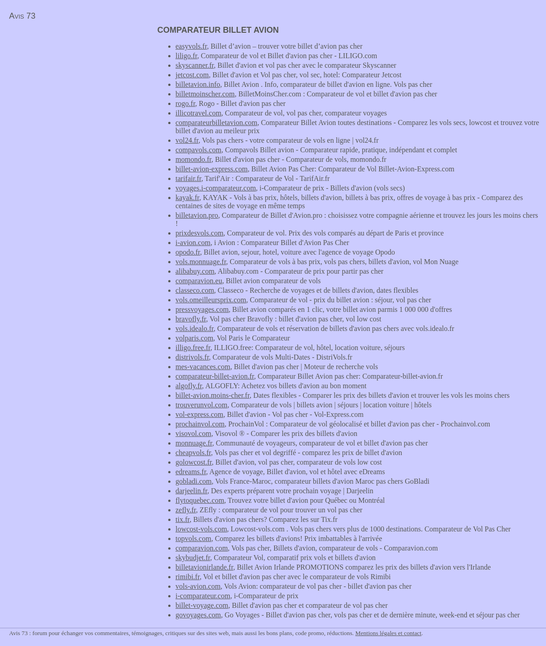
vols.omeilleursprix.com (210, 300)
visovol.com (193, 433)
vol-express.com (199, 414)
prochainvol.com (200, 424)
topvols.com (193, 538)
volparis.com (194, 338)
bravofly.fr (190, 319)
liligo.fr (186, 56)
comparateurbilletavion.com (216, 122)
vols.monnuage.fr (200, 261)
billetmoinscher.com (205, 94)
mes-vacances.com (202, 367)
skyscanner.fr (194, 65)
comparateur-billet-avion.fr (214, 376)
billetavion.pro (196, 215)
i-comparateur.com (202, 596)
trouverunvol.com (201, 405)
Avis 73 (22, 15)
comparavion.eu (198, 281)
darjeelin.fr (191, 491)
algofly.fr (188, 386)
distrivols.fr (192, 357)
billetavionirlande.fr (204, 567)
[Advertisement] (76, 89)
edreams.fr (190, 472)
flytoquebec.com (199, 500)
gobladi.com (193, 481)
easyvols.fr (191, 46)
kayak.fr (187, 197)
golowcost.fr (193, 462)
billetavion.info (197, 84)
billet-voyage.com (201, 605)
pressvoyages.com (202, 309)
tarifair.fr (188, 178)
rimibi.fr (187, 577)
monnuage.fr (193, 443)
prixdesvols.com (199, 233)
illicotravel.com (198, 113)
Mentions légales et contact (388, 633)
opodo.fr (187, 252)
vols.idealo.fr (194, 328)
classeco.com (194, 290)
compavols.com (198, 150)
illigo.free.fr (192, 347)
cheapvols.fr (193, 452)
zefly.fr (185, 510)
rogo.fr (185, 103)
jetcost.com (192, 75)
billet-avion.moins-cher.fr (212, 395)
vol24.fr (186, 140)
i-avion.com (192, 242)
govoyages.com (198, 615)
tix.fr (182, 519)
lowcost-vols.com (201, 529)
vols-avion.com (197, 586)
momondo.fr (193, 159)
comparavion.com (201, 548)
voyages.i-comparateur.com (215, 188)
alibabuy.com (195, 271)
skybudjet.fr (192, 557)
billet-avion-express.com (211, 169)
